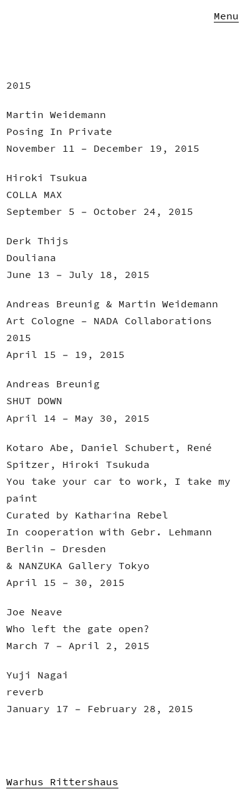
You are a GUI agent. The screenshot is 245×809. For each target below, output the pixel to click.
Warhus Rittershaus (62, 781)
